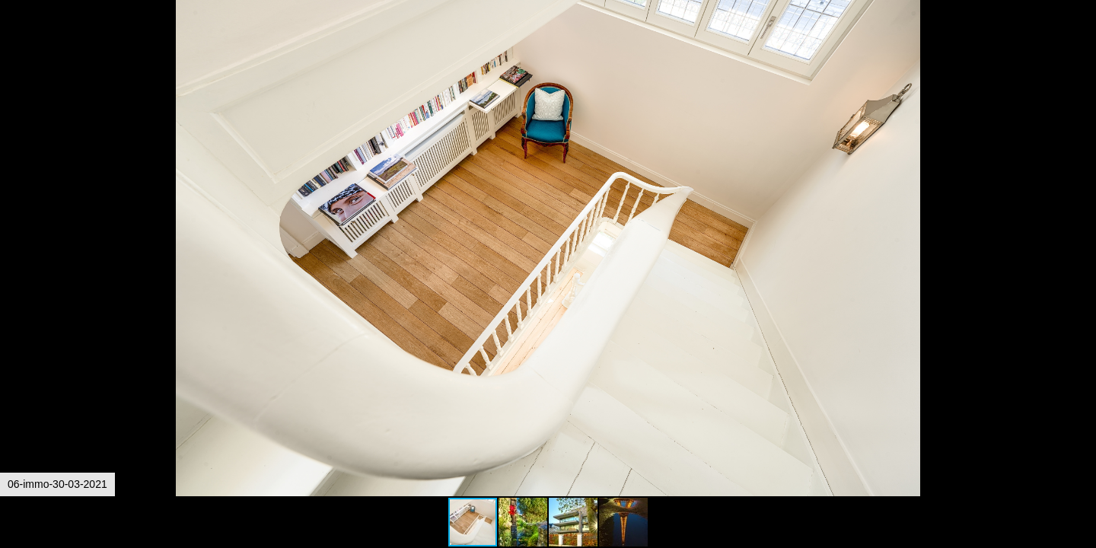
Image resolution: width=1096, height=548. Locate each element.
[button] (1082, 39)
